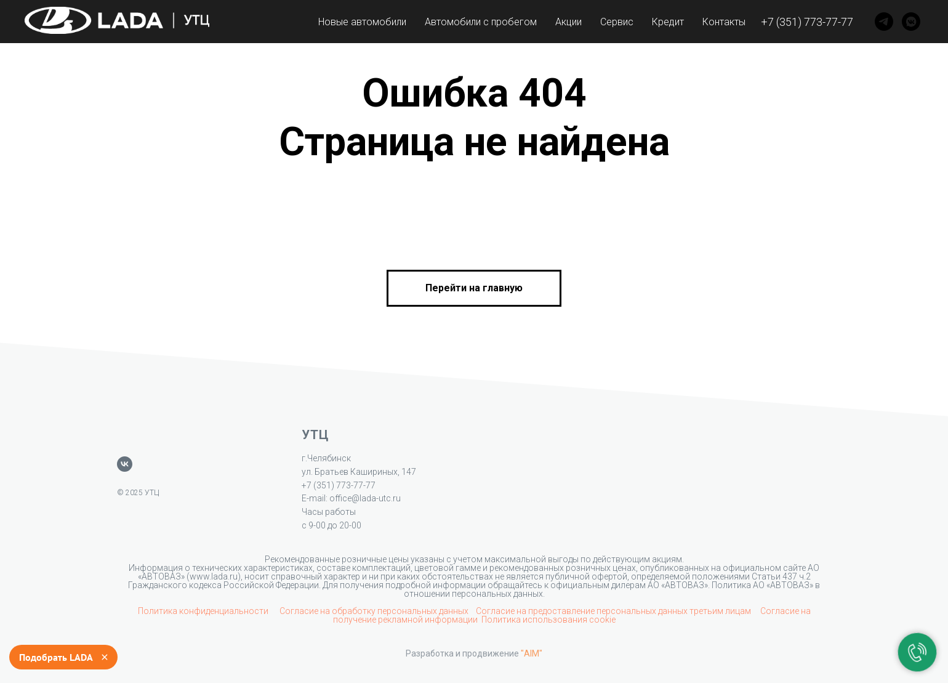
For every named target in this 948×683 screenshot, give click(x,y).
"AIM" (531, 653)
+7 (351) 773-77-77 (807, 21)
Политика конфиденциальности (204, 611)
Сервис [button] (616, 22)
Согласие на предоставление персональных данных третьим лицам (614, 611)
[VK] (911, 21)
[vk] (124, 464)
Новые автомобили (362, 22)
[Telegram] (884, 21)
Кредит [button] (668, 22)
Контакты (723, 22)
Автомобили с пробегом (481, 22)
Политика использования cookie (548, 619)
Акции (568, 22)
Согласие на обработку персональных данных (373, 611)
